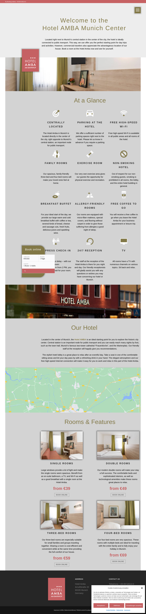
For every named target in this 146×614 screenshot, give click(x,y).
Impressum (127, 610)
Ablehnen (117, 605)
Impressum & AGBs (59, 610)
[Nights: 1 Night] (46, 258)
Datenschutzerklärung (70, 610)
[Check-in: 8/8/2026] (30, 258)
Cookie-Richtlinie (110, 610)
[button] (142, 588)
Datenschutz (119, 610)
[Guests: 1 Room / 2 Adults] (38, 265)
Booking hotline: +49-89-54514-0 (15, 1)
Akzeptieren (101, 605)
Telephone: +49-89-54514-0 (121, 584)
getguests (89, 610)
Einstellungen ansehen (134, 605)
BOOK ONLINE (62, 495)
